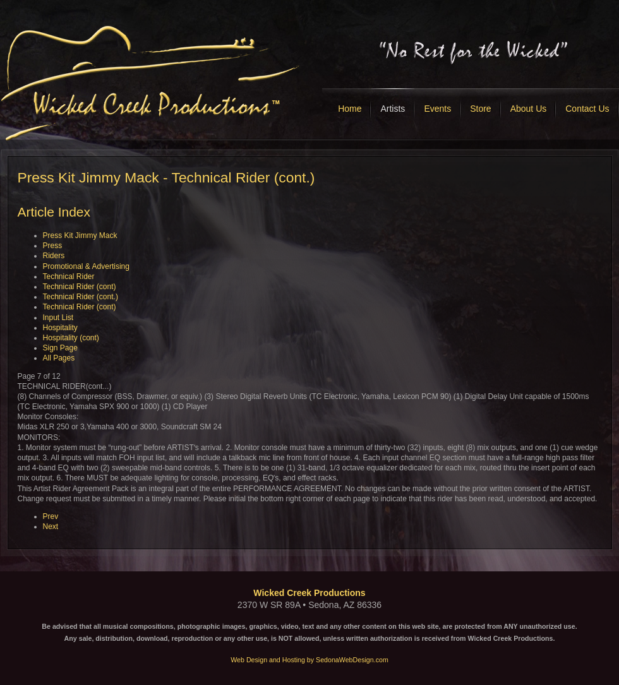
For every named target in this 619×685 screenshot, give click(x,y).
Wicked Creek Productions (309, 593)
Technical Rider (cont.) (80, 296)
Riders (54, 255)
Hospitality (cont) (71, 337)
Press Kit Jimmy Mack (80, 235)
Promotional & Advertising (86, 266)
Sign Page (60, 347)
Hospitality (60, 327)
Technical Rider (69, 276)
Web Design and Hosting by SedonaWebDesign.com (309, 660)
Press (53, 245)
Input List (58, 317)
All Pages (59, 358)
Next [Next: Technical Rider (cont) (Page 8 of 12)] (51, 526)
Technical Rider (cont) (79, 286)
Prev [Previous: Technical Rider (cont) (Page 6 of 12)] (51, 516)
